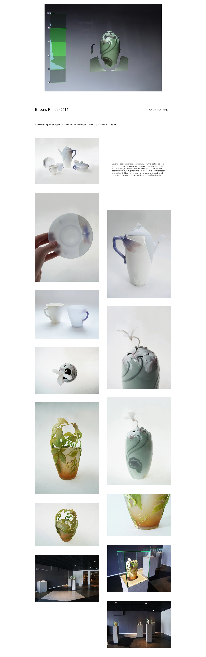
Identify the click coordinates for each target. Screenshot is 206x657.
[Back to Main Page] (158, 109)
